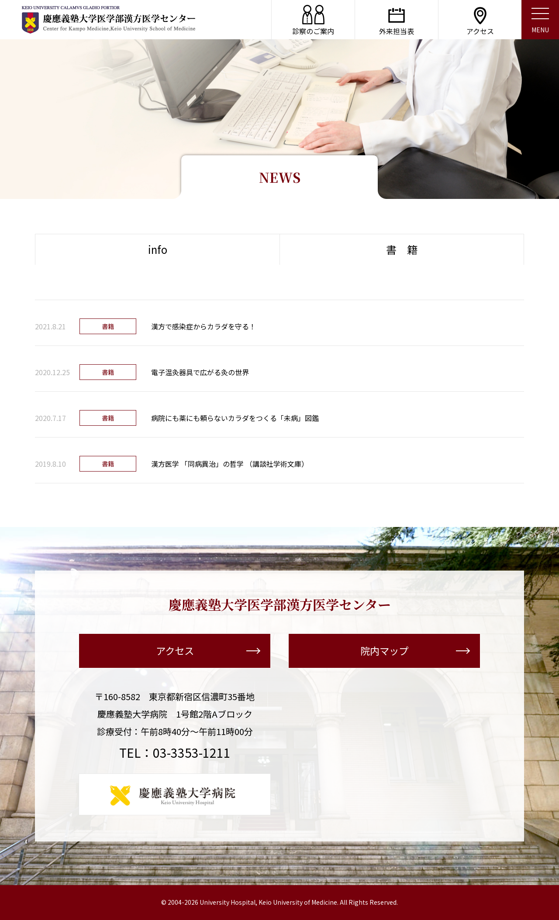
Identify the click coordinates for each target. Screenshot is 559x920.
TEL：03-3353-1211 (175, 752)
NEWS (279, 177)
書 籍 (402, 249)
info (157, 249)
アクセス (208, 651)
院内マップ (414, 651)
